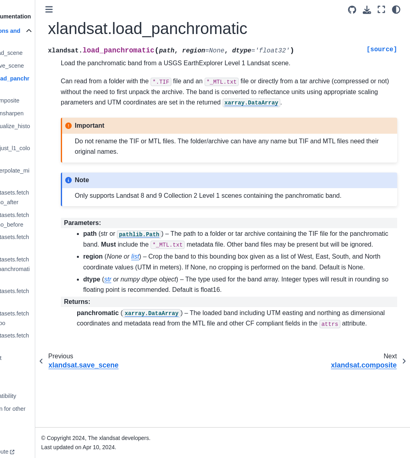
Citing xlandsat (29, 358)
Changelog (24, 383)
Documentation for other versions (41, 414)
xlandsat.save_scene (43, 65)
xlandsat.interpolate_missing (46, 175)
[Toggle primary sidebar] (95, 9)
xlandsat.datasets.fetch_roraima (46, 340)
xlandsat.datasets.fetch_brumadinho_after (46, 197)
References (25, 371)
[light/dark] (396, 9)
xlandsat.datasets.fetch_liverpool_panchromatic (46, 269)
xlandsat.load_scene (43, 53)
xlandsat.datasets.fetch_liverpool (46, 242)
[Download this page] (367, 10)
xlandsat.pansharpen (43, 113)
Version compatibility (36, 396)
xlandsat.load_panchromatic (46, 83)
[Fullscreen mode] (381, 9)
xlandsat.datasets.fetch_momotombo (46, 318)
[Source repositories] (352, 10)
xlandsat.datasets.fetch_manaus (46, 296)
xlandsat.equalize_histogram (47, 131)
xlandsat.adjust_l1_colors (47, 153)
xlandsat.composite (41, 100)
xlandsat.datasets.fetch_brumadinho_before (46, 220)
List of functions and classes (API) (38, 36)
